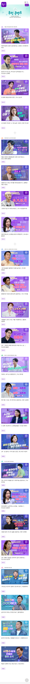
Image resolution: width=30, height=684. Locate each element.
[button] (15, 40)
